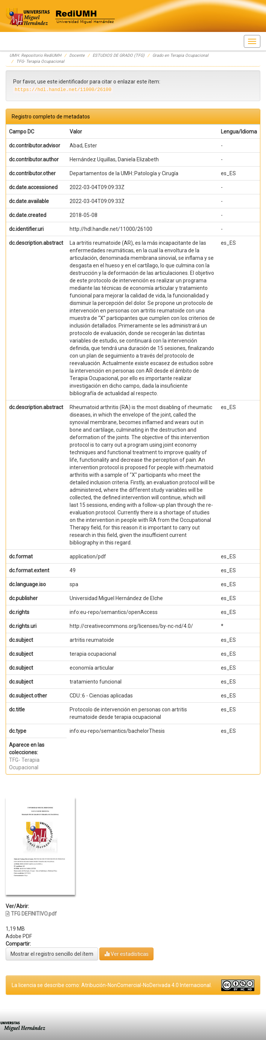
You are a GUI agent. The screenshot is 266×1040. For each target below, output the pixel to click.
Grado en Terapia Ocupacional (180, 55)
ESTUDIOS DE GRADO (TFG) (118, 55)
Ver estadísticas (126, 954)
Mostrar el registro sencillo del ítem (52, 954)
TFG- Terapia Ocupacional (40, 61)
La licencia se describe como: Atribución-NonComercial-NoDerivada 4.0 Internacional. (112, 985)
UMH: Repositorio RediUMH (35, 55)
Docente (77, 55)
